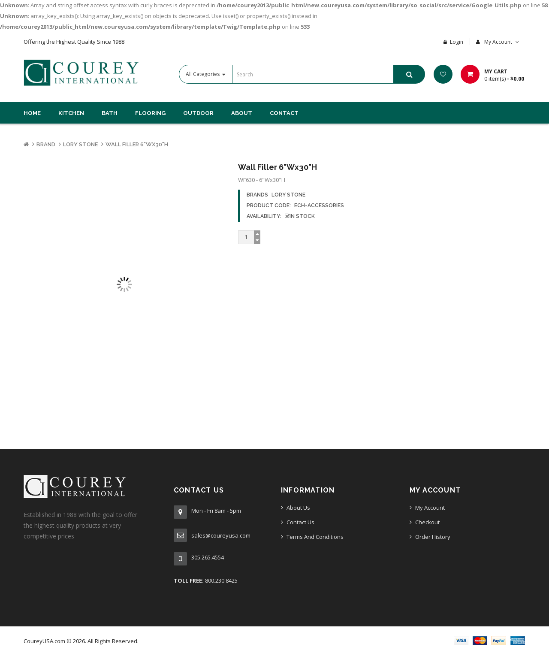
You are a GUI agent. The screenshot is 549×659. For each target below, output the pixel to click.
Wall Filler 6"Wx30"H (137, 144)
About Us (298, 507)
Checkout (427, 522)
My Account (430, 507)
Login (456, 41)
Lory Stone (80, 144)
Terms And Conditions (315, 537)
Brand (45, 144)
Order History (432, 537)
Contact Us (300, 522)
